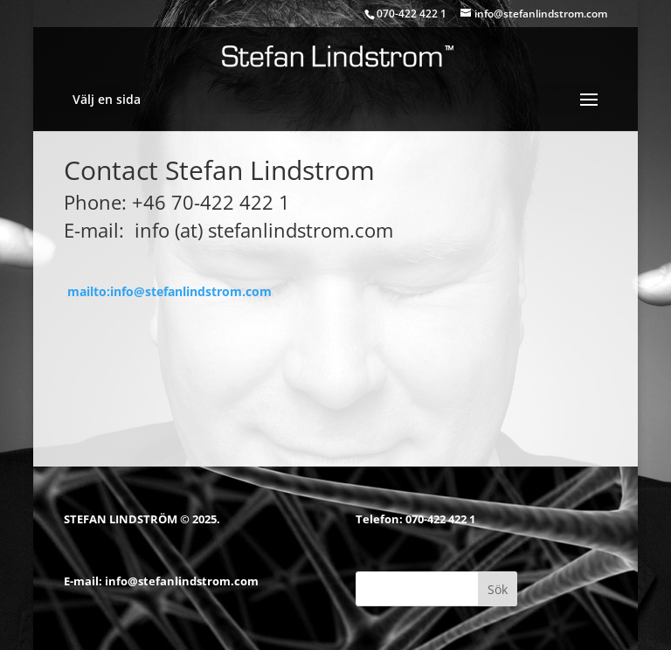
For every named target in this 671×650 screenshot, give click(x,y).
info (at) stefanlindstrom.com (264, 230)
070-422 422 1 (440, 519)
